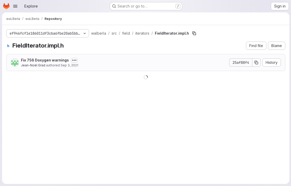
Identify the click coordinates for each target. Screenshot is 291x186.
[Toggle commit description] (74, 60)
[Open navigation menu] (15, 6)
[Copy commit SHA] (256, 62)
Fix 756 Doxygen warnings (45, 60)
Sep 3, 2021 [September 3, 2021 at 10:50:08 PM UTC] (69, 65)
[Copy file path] (194, 33)
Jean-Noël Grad (33, 65)
